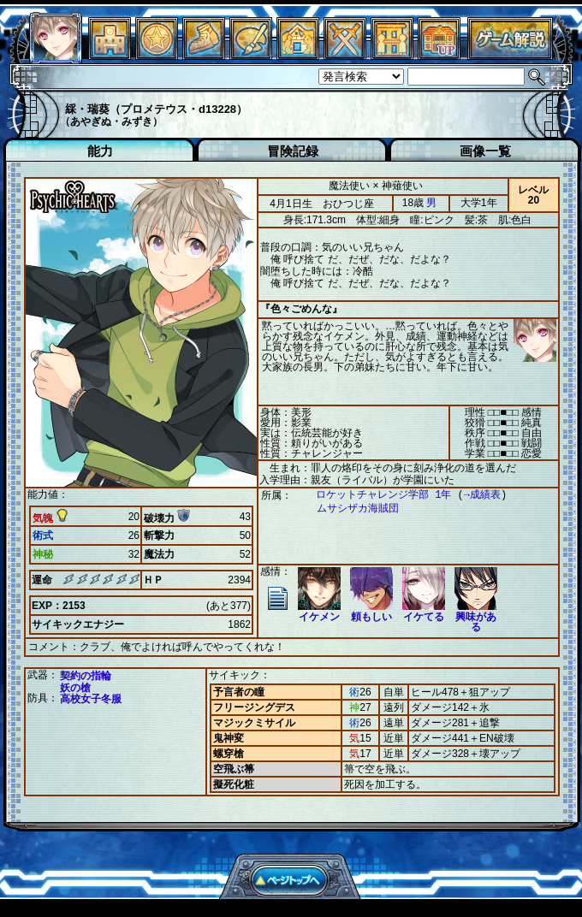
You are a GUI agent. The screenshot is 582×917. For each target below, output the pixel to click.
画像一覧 (485, 151)
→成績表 (473, 495)
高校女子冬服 (91, 698)
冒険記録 (292, 151)
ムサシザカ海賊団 (349, 508)
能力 (100, 151)
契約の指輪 (85, 675)
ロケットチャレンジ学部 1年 (374, 495)
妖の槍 (75, 687)
